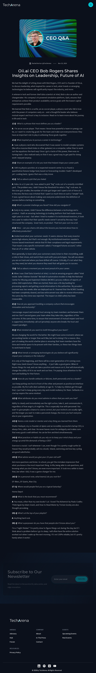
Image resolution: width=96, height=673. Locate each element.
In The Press (41, 638)
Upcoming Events (69, 634)
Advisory (13, 634)
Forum (12, 642)
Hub (11, 638)
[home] (11, 4)
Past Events (67, 638)
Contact (39, 642)
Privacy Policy (15, 652)
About (38, 634)
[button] (90, 4)
